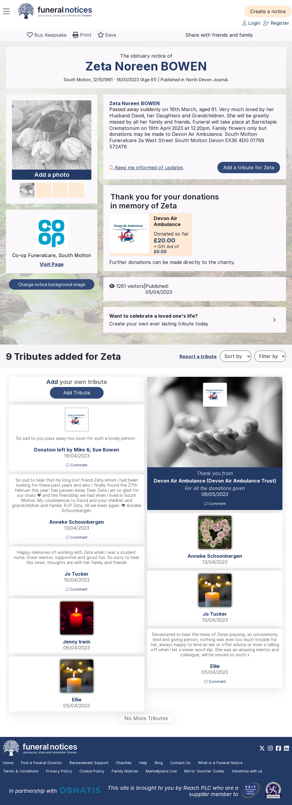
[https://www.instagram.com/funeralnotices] (270, 748)
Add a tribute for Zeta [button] (248, 167)
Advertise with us (247, 771)
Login (251, 23)
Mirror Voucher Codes (204, 771)
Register (276, 23)
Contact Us (180, 763)
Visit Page (52, 264)
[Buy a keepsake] (47, 35)
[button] (268, 11)
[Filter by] (270, 356)
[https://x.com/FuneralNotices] (262, 748)
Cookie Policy (91, 771)
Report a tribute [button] (198, 356)
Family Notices (125, 771)
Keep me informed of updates (146, 167)
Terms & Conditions (21, 771)
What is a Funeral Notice (220, 763)
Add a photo (51, 174)
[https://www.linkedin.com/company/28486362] (286, 748)
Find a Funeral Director (41, 763)
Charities (124, 763)
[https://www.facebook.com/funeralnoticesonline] (278, 748)
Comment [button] (215, 503)
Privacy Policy (59, 771)
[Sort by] (235, 356)
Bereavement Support (89, 763)
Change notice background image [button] (51, 284)
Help (143, 763)
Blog (159, 763)
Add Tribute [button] (76, 393)
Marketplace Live (161, 771)
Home (8, 763)
